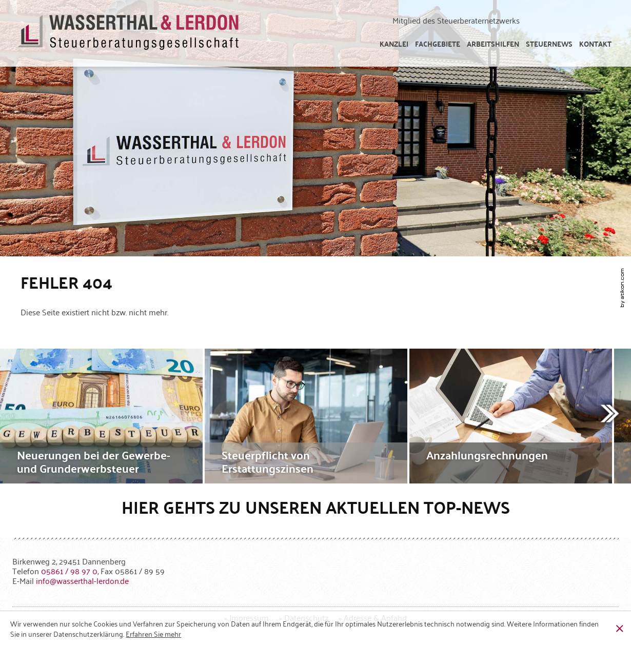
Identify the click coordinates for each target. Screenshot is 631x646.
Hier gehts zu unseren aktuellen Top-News (316, 506)
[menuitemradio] (595, 43)
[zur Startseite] (128, 33)
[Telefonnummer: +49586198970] (69, 570)
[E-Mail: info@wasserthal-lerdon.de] (82, 580)
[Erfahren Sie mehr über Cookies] (153, 634)
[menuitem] (394, 43)
